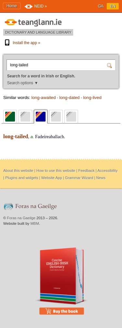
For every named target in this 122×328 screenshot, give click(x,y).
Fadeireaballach (49, 136)
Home (12, 6)
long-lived (92, 97)
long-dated (69, 97)
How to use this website (55, 170)
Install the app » (21, 42)
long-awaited (43, 97)
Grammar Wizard (79, 178)
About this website (18, 170)
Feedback (86, 170)
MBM (34, 223)
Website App (51, 178)
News (100, 178)
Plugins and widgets (21, 178)
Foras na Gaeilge (21, 218)
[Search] (110, 65)
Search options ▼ (22, 83)
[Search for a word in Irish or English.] (57, 65)
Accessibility (107, 170)
